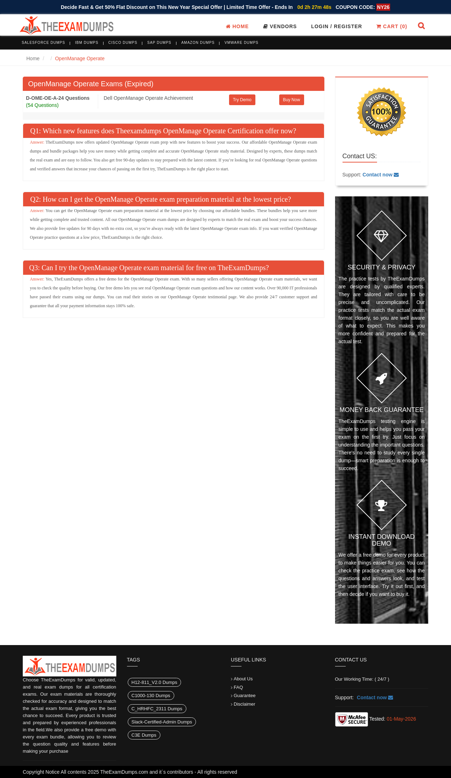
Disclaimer (244, 704)
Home (237, 26)
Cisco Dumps (123, 43)
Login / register (336, 26)
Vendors (280, 26)
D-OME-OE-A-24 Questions (58, 98)
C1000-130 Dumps (151, 695)
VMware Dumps (241, 43)
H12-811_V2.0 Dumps (154, 682)
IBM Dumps (87, 43)
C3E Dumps (144, 735)
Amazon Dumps (198, 43)
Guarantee (244, 695)
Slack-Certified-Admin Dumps (162, 722)
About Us (243, 678)
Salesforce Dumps (43, 43)
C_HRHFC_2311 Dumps (157, 708)
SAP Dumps (159, 43)
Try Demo (242, 99)
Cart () (391, 26)
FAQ (238, 687)
